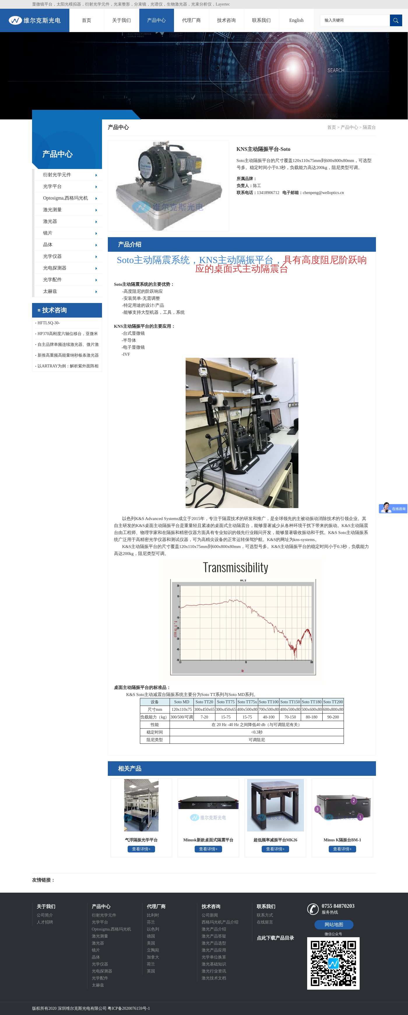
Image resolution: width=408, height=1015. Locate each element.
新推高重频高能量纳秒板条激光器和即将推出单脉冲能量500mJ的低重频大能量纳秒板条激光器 (67, 357)
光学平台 (52, 186)
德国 (151, 936)
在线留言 (265, 922)
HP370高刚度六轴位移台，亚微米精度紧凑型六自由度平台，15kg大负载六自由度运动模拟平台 (66, 335)
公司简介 (45, 915)
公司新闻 (210, 915)
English (296, 20)
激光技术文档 (214, 978)
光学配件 (52, 279)
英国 (151, 971)
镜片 (47, 232)
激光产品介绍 (214, 929)
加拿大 (153, 957)
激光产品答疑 (214, 936)
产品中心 (156, 20)
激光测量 (52, 209)
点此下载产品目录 (275, 937)
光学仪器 (52, 256)
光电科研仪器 (73, 880)
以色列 (153, 929)
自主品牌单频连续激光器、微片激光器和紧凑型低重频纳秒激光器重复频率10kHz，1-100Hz (67, 346)
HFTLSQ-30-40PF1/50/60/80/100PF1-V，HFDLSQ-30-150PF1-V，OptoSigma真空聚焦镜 (66, 325)
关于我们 (121, 20)
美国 (151, 943)
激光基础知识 (214, 964)
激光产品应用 (214, 950)
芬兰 (151, 922)
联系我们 (261, 20)
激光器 (50, 221)
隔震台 (369, 127)
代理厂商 (191, 20)
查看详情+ (141, 849)
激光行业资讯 (214, 971)
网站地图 (334, 924)
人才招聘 (45, 922)
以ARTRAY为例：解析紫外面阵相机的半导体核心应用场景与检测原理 (67, 367)
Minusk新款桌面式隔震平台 (208, 840)
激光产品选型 (214, 943)
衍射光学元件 (57, 174)
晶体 (47, 244)
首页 (86, 20)
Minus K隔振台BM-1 (342, 840)
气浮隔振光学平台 (141, 840)
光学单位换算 (214, 957)
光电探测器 (54, 267)
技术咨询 (226, 20)
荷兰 (151, 964)
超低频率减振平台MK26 (275, 840)
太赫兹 (50, 291)
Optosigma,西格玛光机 (65, 197)
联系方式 (265, 915)
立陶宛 (153, 950)
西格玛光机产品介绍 (220, 922)
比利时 (153, 915)
